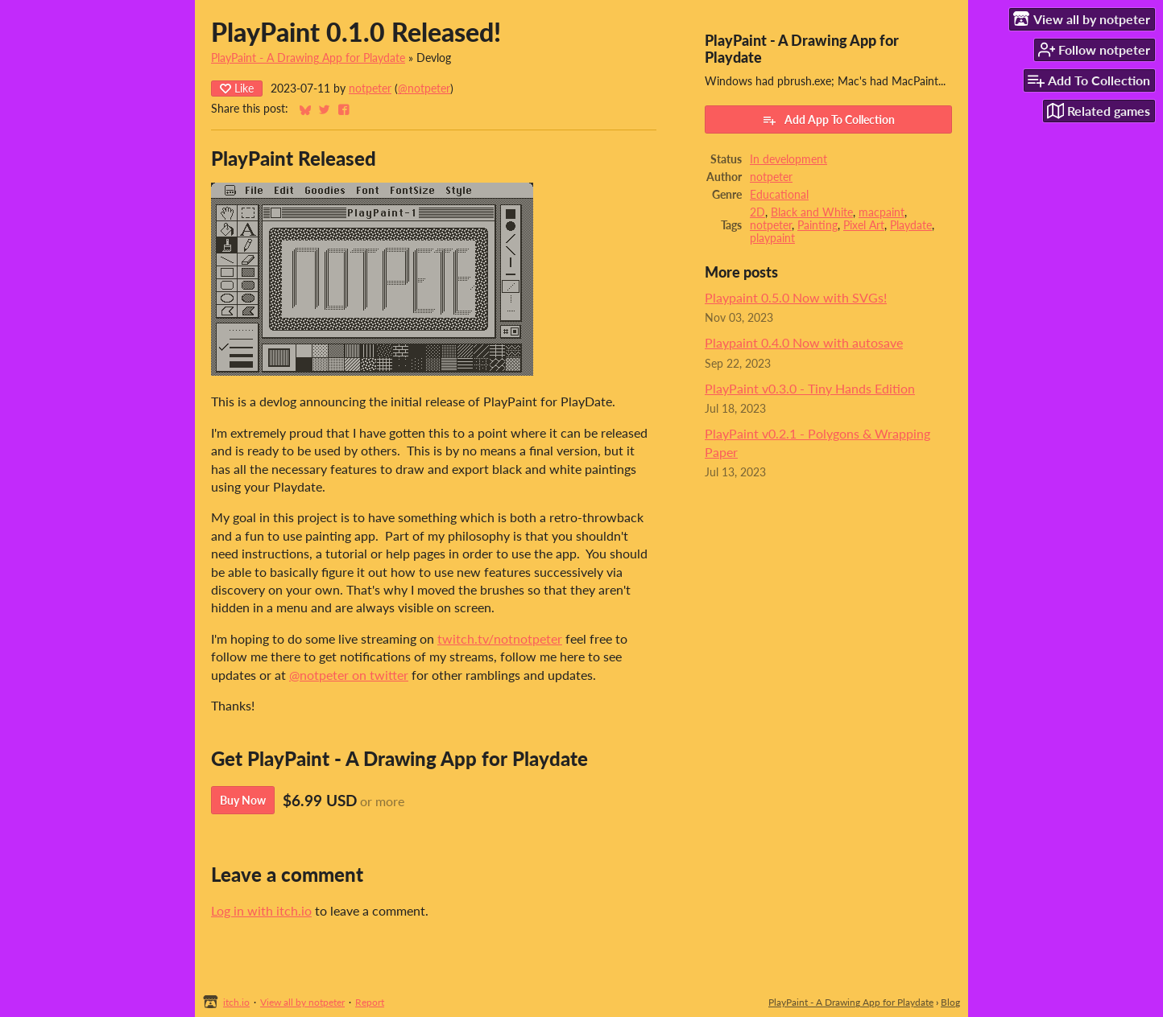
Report (369, 1002)
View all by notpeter (302, 1002)
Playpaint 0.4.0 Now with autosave (804, 342)
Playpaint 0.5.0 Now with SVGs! (796, 297)
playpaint (772, 238)
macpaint (881, 212)
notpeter (370, 88)
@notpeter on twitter (348, 674)
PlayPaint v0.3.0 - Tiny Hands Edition (810, 388)
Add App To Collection (828, 120)
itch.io (236, 1002)
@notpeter (424, 88)
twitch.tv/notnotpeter (499, 638)
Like (237, 88)
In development (788, 159)
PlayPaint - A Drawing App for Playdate (308, 57)
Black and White (812, 212)
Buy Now (243, 800)
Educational (779, 194)
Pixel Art (863, 225)
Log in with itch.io (261, 910)
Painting (817, 225)
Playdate (911, 225)
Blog (950, 1002)
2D (757, 212)
